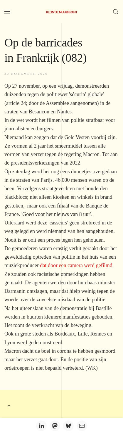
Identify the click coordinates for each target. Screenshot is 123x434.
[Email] (82, 426)
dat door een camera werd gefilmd (76, 265)
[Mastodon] (55, 426)
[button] (7, 11)
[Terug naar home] (62, 11)
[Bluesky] (68, 426)
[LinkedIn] (41, 426)
